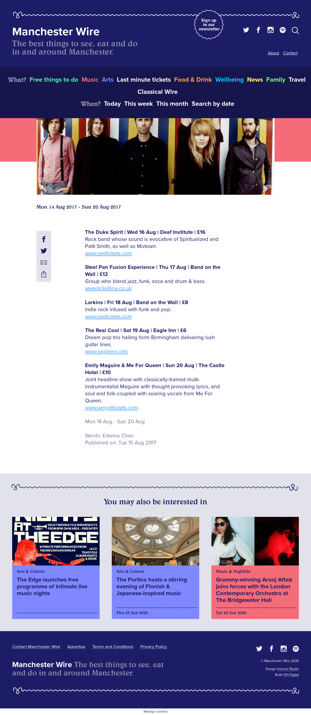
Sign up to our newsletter (209, 25)
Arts (107, 80)
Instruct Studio (288, 669)
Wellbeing (229, 80)
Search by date (213, 104)
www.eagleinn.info (106, 351)
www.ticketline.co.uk (108, 288)
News (255, 80)
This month (172, 104)
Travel (297, 80)
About (273, 53)
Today (112, 104)
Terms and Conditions (112, 646)
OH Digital (291, 675)
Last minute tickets (144, 80)
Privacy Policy (153, 646)
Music (90, 80)
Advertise (76, 646)
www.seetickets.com (108, 253)
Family (275, 80)
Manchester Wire (56, 32)
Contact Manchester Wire (36, 646)
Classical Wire (158, 92)
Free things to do (54, 80)
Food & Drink (193, 80)
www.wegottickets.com (111, 408)
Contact (290, 53)
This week (138, 104)
